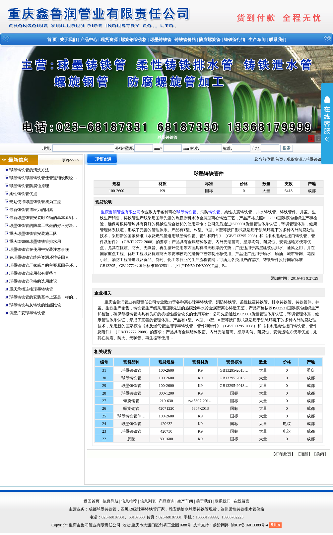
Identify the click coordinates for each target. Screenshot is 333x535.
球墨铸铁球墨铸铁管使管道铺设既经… (43, 178)
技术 (197, 525)
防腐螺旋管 (210, 39)
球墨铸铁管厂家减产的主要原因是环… (43, 265)
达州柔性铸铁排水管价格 (242, 509)
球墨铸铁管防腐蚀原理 (29, 186)
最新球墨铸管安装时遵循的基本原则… (43, 217)
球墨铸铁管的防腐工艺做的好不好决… (43, 225)
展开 (327, 123)
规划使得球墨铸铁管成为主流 (35, 201)
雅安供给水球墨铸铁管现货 (193, 509)
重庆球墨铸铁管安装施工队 (33, 233)
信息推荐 (129, 501)
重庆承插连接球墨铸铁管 (31, 289)
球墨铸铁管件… (131, 416)
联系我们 (277, 39)
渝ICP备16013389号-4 (250, 525)
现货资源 (109, 39)
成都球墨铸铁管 (102, 509)
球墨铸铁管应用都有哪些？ (33, 273)
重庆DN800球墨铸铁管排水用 (35, 241)
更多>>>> (70, 160)
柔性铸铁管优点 (23, 193)
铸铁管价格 (185, 39)
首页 (279, 159)
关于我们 (68, 39)
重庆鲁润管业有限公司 (121, 212)
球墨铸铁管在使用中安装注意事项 (39, 249)
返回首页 (92, 501)
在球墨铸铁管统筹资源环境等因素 (39, 257)
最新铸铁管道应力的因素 (31, 209)
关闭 (320, 454)
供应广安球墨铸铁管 (27, 313)
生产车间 (257, 39)
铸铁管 (214, 212)
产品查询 (166, 501)
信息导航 (110, 501)
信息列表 (148, 501)
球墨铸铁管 (160, 39)
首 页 (52, 39)
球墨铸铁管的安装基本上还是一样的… (43, 297)
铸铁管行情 (234, 39)
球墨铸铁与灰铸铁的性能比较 (35, 305)
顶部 (304, 454)
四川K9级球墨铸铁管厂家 (142, 509)
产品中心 (89, 39)
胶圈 (131, 439)
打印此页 (283, 454)
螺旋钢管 (131, 401)
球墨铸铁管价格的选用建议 (33, 281)
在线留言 (241, 501)
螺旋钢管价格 (134, 39)
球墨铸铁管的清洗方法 (29, 170)
